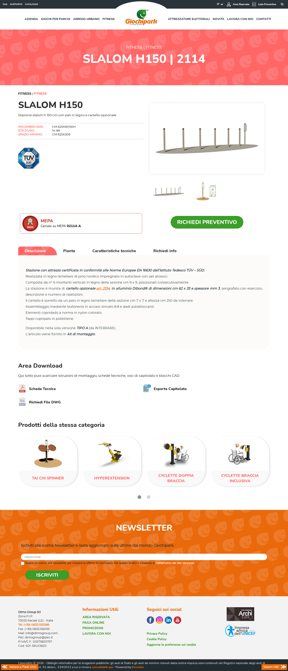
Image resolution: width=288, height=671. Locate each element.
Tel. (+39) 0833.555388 (33, 624)
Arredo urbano (86, 19)
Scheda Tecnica (37, 388)
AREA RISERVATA (96, 617)
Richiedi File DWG (39, 402)
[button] (139, 497)
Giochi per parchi (55, 19)
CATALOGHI (31, 4)
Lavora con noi (240, 19)
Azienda (31, 19)
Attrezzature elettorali (189, 19)
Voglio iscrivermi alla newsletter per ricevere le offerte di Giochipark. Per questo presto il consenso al (109, 563)
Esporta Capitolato (165, 388)
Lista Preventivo (264, 4)
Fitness (108, 19)
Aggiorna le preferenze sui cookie (171, 645)
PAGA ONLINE (93, 623)
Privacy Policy (157, 634)
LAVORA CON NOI (96, 634)
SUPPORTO (16, 4)
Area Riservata (237, 4)
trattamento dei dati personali (175, 563)
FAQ (5, 4)
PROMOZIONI (92, 628)
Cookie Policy (157, 639)
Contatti (263, 19)
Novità (218, 19)
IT (218, 4)
